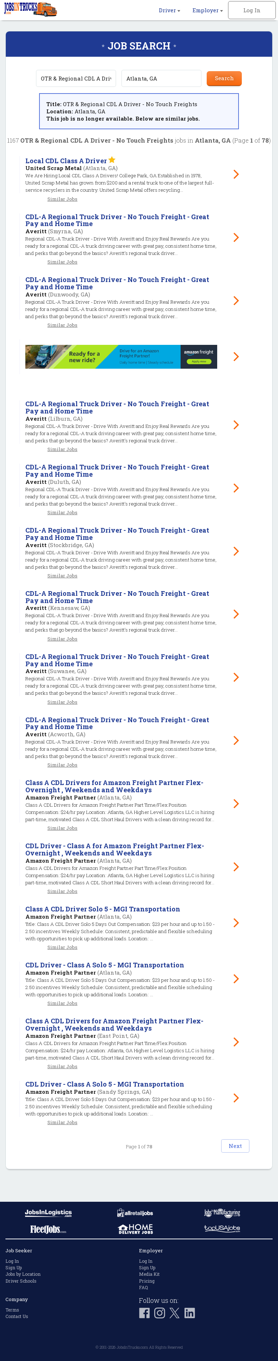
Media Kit (149, 1274)
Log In (252, 10)
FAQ (143, 1287)
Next (224, 1167)
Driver (169, 10)
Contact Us (16, 1316)
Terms (12, 1310)
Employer (208, 10)
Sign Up (13, 1267)
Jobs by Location (23, 1274)
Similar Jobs (62, 199)
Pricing (147, 1281)
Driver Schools (21, 1281)
